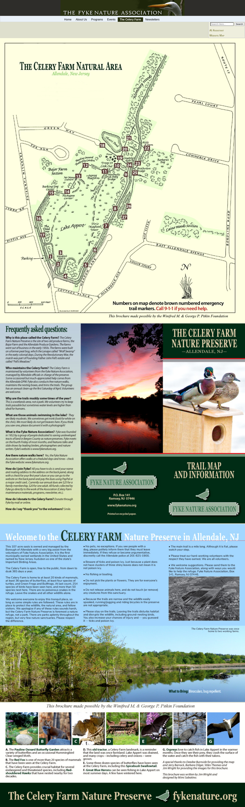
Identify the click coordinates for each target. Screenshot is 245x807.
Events (111, 19)
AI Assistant (216, 30)
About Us (81, 19)
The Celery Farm (130, 19)
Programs (97, 19)
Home (68, 19)
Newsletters (152, 19)
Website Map (216, 35)
